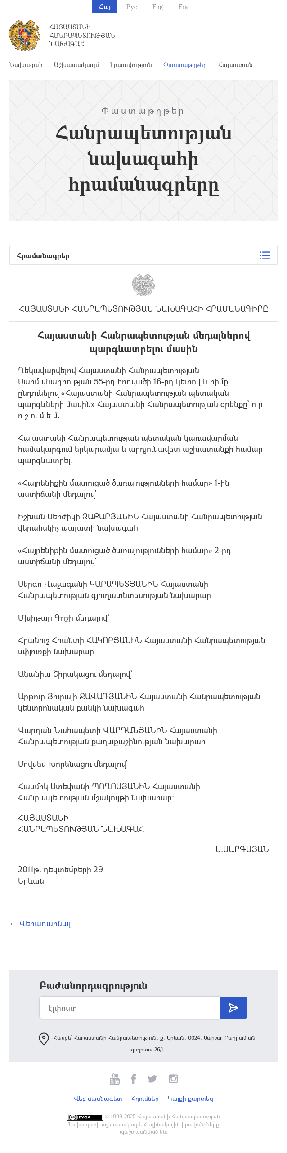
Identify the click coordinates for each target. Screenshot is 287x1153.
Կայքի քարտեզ (190, 1098)
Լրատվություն (131, 64)
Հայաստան (235, 64)
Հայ (105, 6)
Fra (183, 6)
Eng (157, 6)
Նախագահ (26, 64)
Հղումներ (145, 1098)
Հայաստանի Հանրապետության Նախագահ (82, 35)
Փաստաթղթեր (185, 64)
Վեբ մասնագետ (98, 1098)
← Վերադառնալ (40, 923)
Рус (131, 6)
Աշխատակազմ (76, 64)
